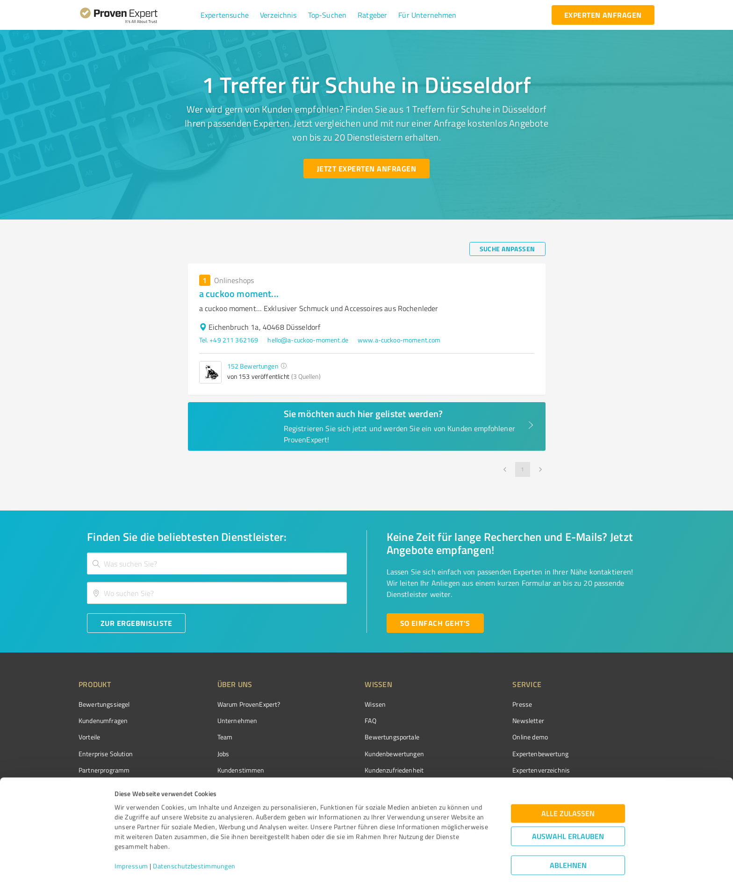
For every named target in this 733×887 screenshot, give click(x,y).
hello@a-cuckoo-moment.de (307, 339)
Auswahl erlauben (568, 813)
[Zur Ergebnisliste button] (136, 623)
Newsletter (528, 720)
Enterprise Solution (106, 753)
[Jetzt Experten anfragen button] (366, 168)
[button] (225, 15)
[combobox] (217, 564)
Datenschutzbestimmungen (194, 843)
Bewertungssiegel (104, 704)
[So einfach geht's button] (435, 623)
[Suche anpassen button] (507, 249)
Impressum (131, 843)
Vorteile (89, 736)
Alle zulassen (568, 790)
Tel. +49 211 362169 (229, 339)
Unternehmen (237, 720)
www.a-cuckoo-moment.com (399, 339)
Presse (522, 704)
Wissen (375, 704)
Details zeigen (435, 869)
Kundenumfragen (103, 720)
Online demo (530, 736)
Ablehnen (568, 842)
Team (225, 736)
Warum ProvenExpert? (248, 704)
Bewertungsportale (392, 736)
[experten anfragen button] (603, 15)
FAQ (370, 720)
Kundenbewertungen (394, 753)
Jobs (223, 753)
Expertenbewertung (540, 753)
